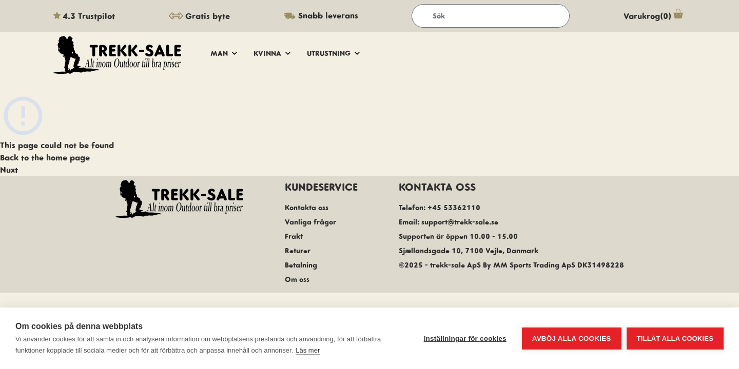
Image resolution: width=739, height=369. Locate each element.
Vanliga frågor (310, 222)
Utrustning (333, 53)
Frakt (294, 236)
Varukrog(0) (655, 16)
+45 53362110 (453, 207)
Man (223, 53)
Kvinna (272, 53)
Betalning (301, 265)
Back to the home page (45, 157)
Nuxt (9, 170)
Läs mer (308, 350)
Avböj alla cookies (571, 338)
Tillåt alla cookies (675, 338)
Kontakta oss (306, 207)
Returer (297, 250)
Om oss (297, 279)
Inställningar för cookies (465, 338)
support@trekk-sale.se (459, 222)
